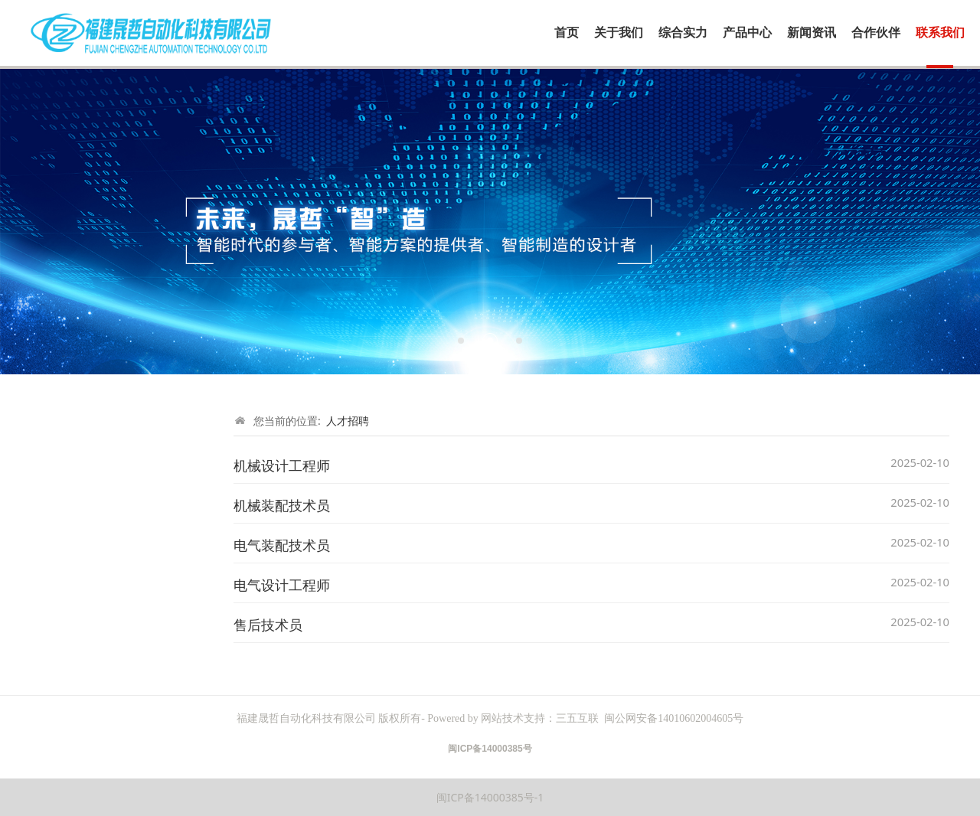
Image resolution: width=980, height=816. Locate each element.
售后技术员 (268, 624)
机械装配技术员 (282, 505)
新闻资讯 (811, 32)
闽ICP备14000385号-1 (490, 797)
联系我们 (940, 32)
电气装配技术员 (282, 545)
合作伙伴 (875, 32)
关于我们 (618, 32)
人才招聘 (347, 420)
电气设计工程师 (282, 585)
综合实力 (682, 32)
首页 (566, 32)
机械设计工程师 (282, 465)
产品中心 (747, 32)
